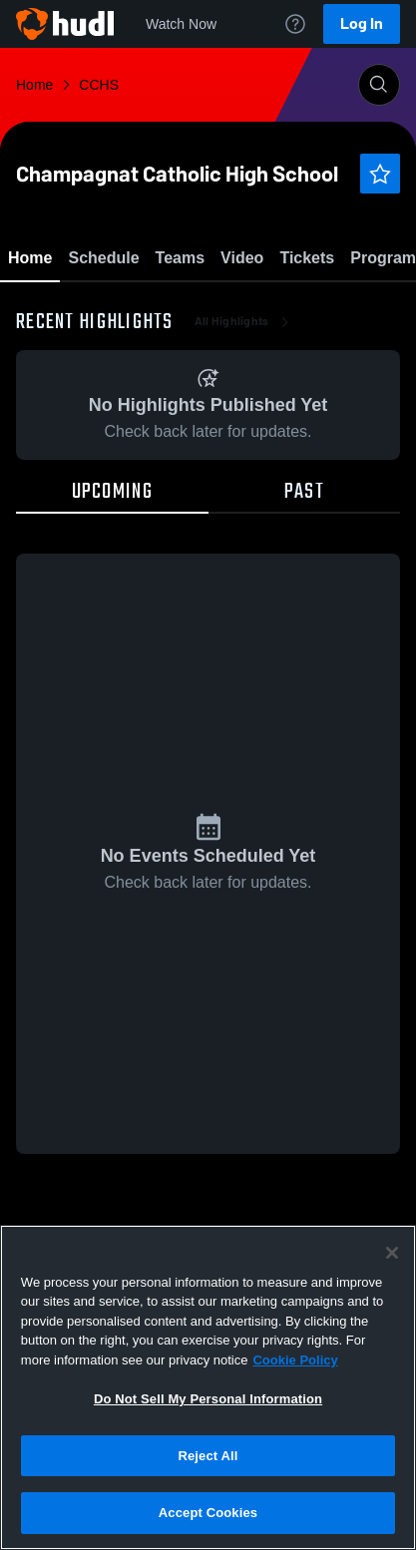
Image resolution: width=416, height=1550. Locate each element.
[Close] (392, 1253)
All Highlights (244, 439)
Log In (361, 23)
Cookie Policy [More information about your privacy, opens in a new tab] (294, 1360)
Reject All (207, 1455)
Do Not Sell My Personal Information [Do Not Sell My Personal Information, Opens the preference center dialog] (208, 1398)
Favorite (184, 308)
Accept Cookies (208, 1512)
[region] (208, 1387)
